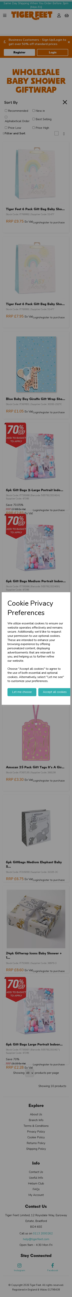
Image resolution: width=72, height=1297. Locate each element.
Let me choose (22, 692)
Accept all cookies (55, 692)
